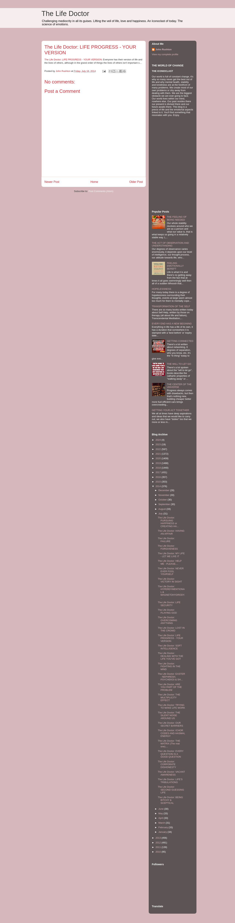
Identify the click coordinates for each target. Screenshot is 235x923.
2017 (159, 472)
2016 (159, 477)
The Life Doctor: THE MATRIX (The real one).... (169, 743)
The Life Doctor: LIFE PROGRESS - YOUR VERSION (73, 59)
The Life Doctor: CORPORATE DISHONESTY (167, 764)
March (162, 822)
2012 (159, 842)
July (160, 513)
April (161, 818)
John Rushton (163, 49)
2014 (159, 486)
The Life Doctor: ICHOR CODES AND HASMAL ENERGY (171, 733)
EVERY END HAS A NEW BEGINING (172, 323)
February (163, 827)
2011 (159, 847)
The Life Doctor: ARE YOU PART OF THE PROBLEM (170, 687)
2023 (159, 444)
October (163, 499)
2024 (159, 439)
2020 (159, 458)
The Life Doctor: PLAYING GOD (167, 611)
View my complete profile (165, 54)
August (162, 509)
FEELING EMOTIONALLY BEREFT (175, 266)
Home (94, 181)
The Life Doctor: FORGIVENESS (168, 547)
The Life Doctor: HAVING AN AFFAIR (171, 532)
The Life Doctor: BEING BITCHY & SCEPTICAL (170, 800)
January (163, 832)
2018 (159, 467)
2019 (159, 463)
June (161, 808)
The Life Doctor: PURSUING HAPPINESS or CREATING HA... (168, 522)
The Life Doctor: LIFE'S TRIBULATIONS (170, 781)
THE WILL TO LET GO (179, 364)
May (161, 813)
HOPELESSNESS (161, 289)
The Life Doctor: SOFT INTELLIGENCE (170, 647)
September (164, 504)
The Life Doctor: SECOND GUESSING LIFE (171, 789)
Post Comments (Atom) (100, 191)
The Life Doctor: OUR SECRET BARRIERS (170, 724)
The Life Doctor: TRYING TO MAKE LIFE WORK (171, 706)
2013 (159, 837)
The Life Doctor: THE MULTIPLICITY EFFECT (169, 697)
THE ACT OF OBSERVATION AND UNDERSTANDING (170, 244)
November (164, 495)
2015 (159, 481)
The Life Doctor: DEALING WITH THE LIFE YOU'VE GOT (170, 656)
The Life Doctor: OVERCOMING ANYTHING (167, 620)
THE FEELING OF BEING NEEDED (177, 218)
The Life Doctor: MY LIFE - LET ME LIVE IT (171, 555)
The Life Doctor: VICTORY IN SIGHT (170, 580)
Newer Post (51, 181)
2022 (159, 449)
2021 (159, 453)
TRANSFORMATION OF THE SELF (171, 306)
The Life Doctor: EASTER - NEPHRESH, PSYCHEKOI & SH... (171, 676)
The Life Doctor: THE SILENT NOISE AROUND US (169, 715)
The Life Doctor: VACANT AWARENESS (171, 773)
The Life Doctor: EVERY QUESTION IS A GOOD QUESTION (170, 754)
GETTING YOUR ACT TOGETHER (170, 410)
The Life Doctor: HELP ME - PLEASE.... (170, 562)
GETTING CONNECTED (180, 341)
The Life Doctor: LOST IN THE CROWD (171, 629)
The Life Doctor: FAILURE (166, 540)
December (164, 490)
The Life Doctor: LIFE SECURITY (169, 604)
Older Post (136, 181)
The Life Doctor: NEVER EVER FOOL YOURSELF (171, 571)
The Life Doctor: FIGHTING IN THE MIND (169, 666)
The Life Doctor (65, 13)
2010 (159, 851)
